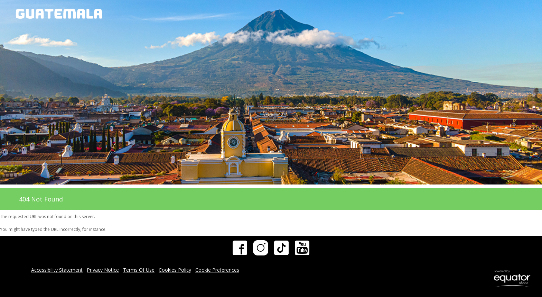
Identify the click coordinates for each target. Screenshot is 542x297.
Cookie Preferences (217, 270)
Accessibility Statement (57, 270)
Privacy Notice (103, 270)
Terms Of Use (139, 270)
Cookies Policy (175, 270)
